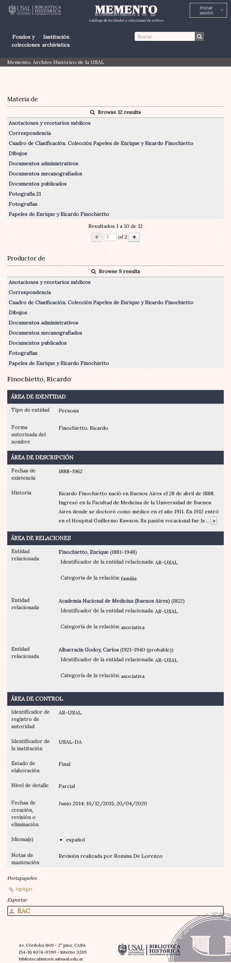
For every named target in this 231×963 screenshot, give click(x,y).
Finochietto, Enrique (84, 552)
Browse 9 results (115, 271)
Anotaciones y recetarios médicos (50, 123)
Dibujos (18, 153)
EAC (19, 911)
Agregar (24, 889)
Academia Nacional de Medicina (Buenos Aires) (114, 601)
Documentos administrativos (43, 163)
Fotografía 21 (25, 194)
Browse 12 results (115, 112)
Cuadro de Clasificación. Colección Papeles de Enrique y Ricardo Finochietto (101, 143)
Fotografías (23, 204)
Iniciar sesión (206, 10)
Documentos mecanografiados (45, 173)
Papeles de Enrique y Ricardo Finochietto (59, 214)
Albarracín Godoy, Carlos (89, 649)
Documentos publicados (38, 184)
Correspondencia (30, 133)
